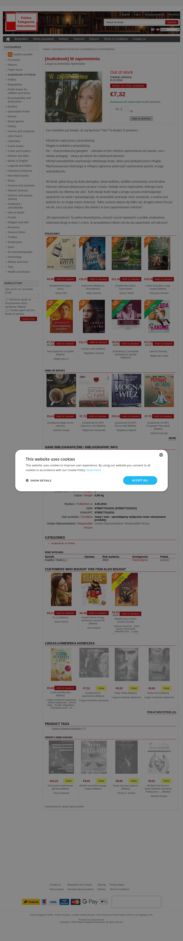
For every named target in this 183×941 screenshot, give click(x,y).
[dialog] (91, 470)
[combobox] (161, 455)
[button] (38, 480)
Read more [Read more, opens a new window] (94, 470)
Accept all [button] (140, 480)
